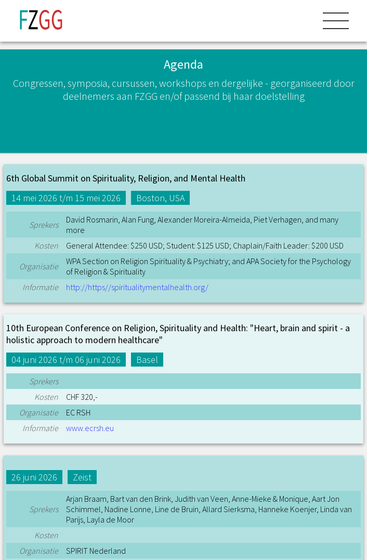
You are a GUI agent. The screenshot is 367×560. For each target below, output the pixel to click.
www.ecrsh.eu (90, 428)
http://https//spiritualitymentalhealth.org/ (137, 287)
